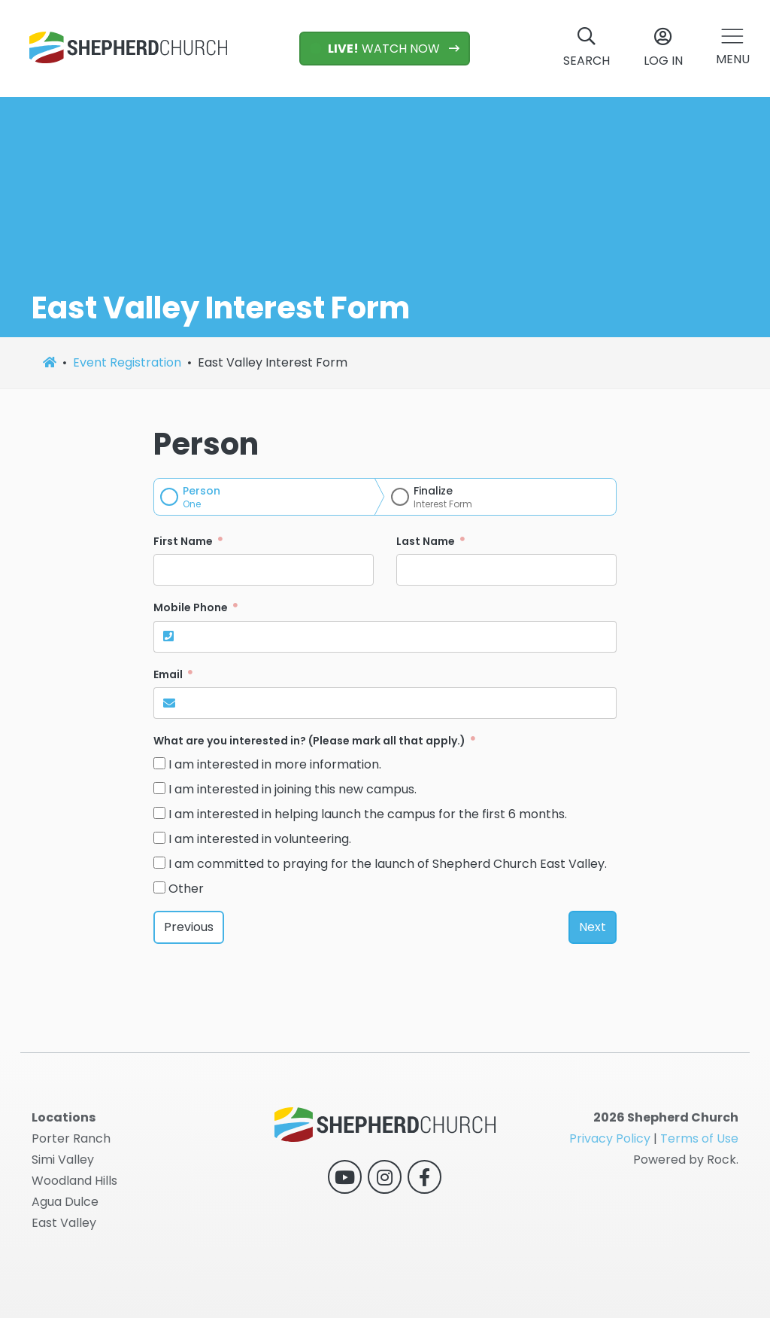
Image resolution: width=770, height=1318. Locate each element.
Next (592, 927)
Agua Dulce (65, 1201)
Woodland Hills (74, 1180)
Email (169, 674)
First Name (184, 541)
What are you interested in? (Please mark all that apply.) (310, 740)
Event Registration (127, 362)
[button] (733, 48)
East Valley (64, 1222)
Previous (189, 927)
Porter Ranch (71, 1138)
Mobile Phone (191, 607)
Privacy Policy (609, 1138)
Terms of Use (699, 1138)
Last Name (426, 541)
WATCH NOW (376, 48)
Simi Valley (63, 1159)
